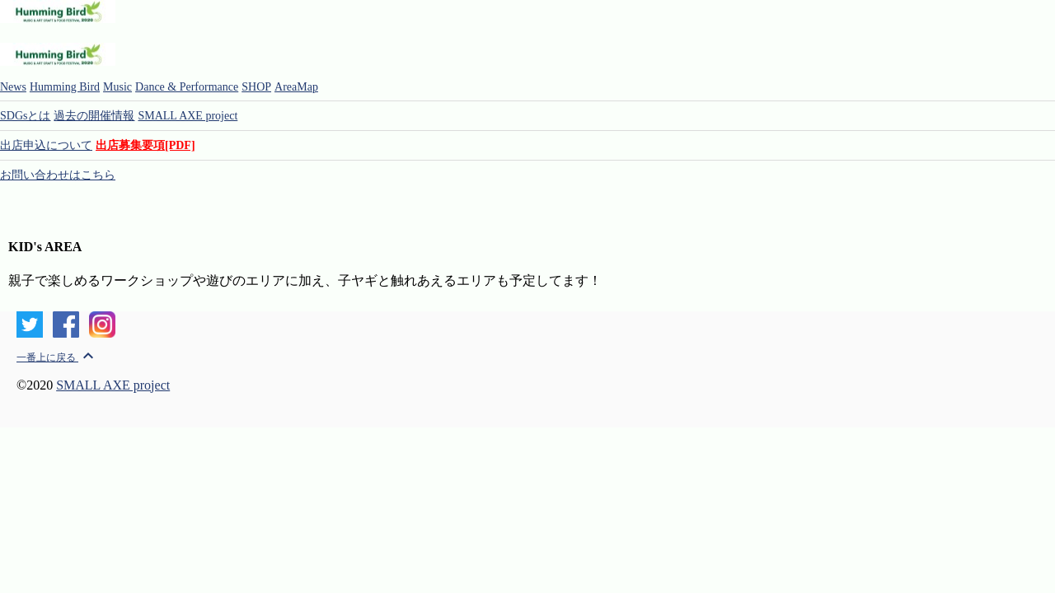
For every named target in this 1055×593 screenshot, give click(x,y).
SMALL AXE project (187, 116)
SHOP (256, 87)
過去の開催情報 (94, 116)
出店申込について (46, 145)
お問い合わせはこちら (57, 175)
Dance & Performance (186, 87)
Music (117, 87)
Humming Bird (65, 87)
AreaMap (296, 87)
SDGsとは (25, 116)
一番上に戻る (57, 357)
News (13, 87)
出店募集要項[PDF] (145, 145)
